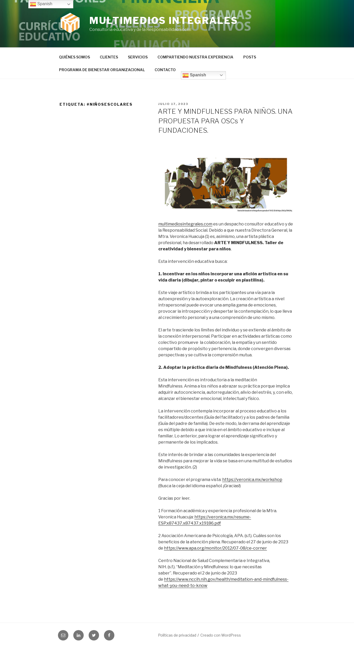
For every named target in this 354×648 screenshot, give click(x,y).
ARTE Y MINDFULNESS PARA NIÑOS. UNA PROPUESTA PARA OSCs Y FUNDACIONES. (225, 120)
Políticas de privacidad (177, 635)
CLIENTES (109, 57)
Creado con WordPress (220, 635)
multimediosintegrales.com (185, 224)
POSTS (249, 57)
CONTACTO (165, 70)
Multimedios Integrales (163, 20)
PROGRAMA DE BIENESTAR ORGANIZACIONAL (102, 70)
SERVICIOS (138, 57)
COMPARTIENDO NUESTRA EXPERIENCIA (195, 57)
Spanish (194, 75)
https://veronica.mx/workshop (252, 479)
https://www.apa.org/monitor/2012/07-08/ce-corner (215, 548)
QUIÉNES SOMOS (74, 57)
